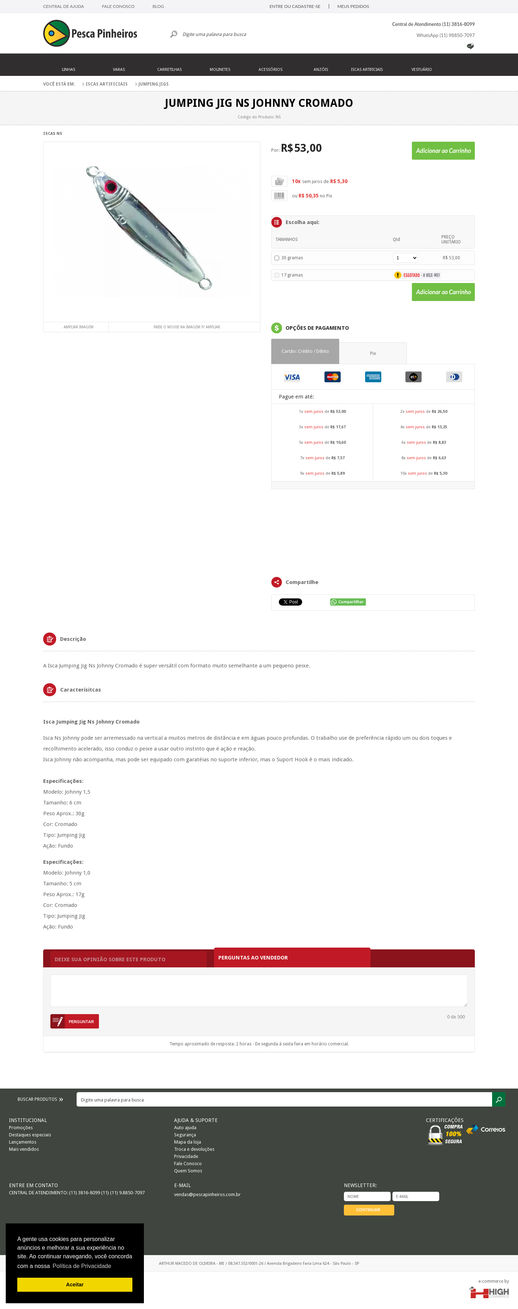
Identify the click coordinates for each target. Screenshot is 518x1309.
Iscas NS (52, 133)
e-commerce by (493, 1281)
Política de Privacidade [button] (82, 1266)
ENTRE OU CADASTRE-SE (294, 6)
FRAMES (373, 532)
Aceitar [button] (75, 1284)
